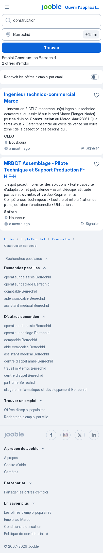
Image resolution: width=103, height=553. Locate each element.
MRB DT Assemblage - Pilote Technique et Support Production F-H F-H (44, 170)
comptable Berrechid (20, 291)
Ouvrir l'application (83, 7)
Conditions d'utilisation (22, 526)
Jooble (33, 546)
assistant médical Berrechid (26, 305)
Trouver (51, 47)
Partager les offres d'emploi (26, 492)
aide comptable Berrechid (24, 298)
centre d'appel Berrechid (23, 375)
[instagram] (65, 435)
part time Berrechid (19, 382)
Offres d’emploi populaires (24, 410)
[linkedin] (94, 435)
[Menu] (7, 7)
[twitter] (80, 435)
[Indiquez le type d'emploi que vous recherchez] (51, 20)
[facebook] (51, 435)
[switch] (95, 77)
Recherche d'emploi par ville (26, 417)
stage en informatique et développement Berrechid (45, 389)
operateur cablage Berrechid (26, 284)
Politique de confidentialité (26, 533)
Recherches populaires (27, 258)
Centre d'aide (15, 465)
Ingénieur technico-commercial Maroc (39, 98)
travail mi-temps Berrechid (25, 368)
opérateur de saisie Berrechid (27, 277)
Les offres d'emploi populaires (27, 512)
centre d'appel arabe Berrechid (28, 361)
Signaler (89, 148)
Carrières (11, 472)
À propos (11, 457)
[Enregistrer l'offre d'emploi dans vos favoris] (96, 95)
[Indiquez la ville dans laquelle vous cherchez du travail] (51, 34)
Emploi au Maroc (17, 519)
